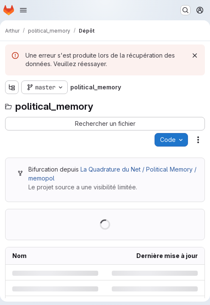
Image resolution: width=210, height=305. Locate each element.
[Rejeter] (195, 55)
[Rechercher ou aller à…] (185, 10)
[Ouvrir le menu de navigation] (23, 10)
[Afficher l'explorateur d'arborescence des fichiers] (12, 87)
